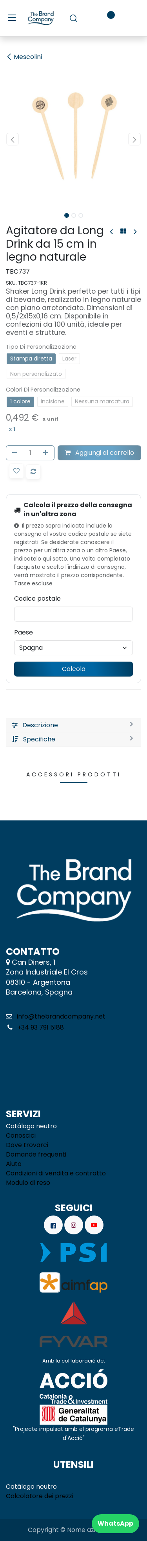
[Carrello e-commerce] (88, 18)
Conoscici (21, 1135)
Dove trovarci (27, 1144)
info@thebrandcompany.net (61, 1016)
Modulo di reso (28, 1182)
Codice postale (37, 598)
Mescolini (24, 56)
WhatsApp (115, 1523)
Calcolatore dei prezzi (39, 1496)
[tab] (73, 725)
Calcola (73, 668)
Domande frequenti (36, 1154)
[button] (13, 139)
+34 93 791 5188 (40, 1027)
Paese (23, 632)
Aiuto (14, 1163)
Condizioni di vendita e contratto (56, 1173)
